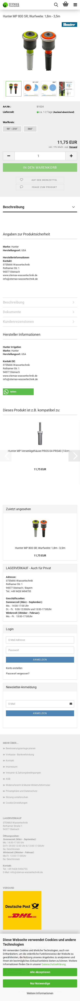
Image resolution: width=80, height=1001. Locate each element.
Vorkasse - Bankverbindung (20, 754)
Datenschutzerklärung (54, 964)
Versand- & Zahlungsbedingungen (23, 772)
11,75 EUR (40, 555)
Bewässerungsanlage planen (21, 748)
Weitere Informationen (40, 993)
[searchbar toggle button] (56, 5)
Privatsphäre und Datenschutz (21, 791)
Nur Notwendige (40, 983)
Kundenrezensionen (18, 322)
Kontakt (10, 760)
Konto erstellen (14, 668)
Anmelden (40, 659)
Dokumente (12, 312)
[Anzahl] (40, 156)
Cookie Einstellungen (17, 802)
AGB (8, 779)
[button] (8, 156)
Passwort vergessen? (17, 673)
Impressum (12, 766)
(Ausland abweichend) (63, 112)
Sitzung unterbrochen (17, 797)
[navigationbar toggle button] (75, 5)
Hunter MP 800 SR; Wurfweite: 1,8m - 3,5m (40, 548)
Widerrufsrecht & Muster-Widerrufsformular (28, 785)
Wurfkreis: (9, 122)
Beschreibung (13, 207)
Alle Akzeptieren (40, 972)
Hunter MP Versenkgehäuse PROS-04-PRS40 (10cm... (40, 450)
